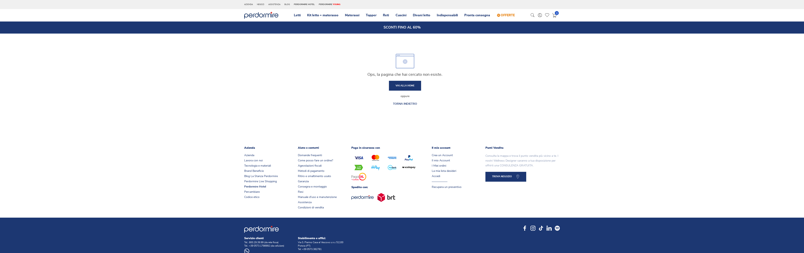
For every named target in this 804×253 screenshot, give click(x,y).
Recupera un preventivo (446, 188)
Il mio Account (441, 161)
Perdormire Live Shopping (260, 182)
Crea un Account (442, 156)
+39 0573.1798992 (259, 247)
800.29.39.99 (256, 243)
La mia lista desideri (444, 172)
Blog (287, 4)
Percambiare (252, 193)
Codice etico (251, 198)
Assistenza (274, 4)
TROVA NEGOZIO (503, 178)
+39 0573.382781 (312, 250)
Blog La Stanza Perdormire (261, 177)
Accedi (436, 177)
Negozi (260, 4)
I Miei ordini (439, 167)
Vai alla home (405, 86)
